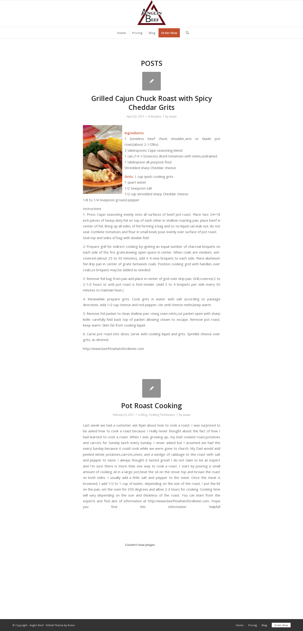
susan (173, 116)
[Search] (186, 33)
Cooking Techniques (161, 415)
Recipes (156, 116)
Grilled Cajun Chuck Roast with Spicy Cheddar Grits (151, 103)
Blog (144, 415)
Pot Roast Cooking (151, 405)
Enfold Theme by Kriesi (60, 625)
